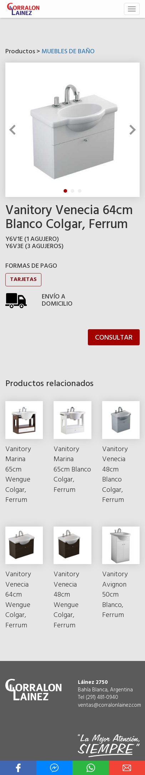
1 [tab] (65, 191)
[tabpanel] (72, 130)
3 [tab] (79, 191)
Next (131, 130)
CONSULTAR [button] (113, 338)
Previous (14, 130)
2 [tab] (72, 191)
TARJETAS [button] (23, 279)
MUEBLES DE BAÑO (68, 51)
